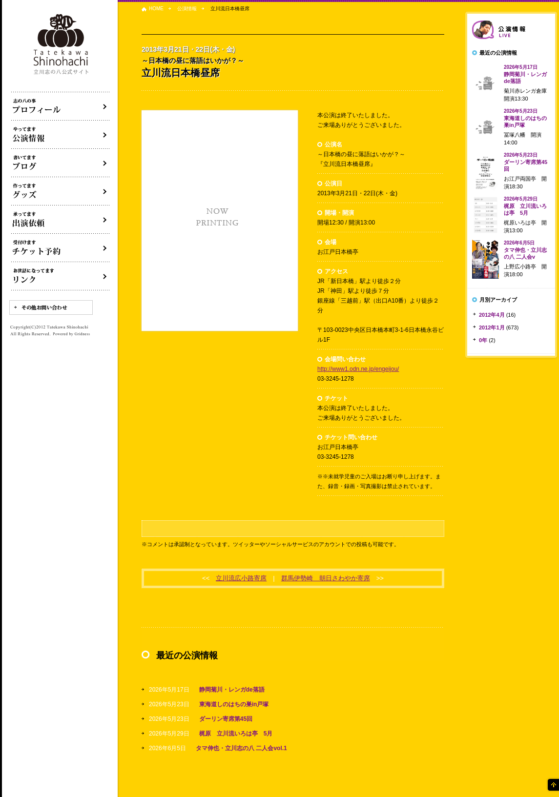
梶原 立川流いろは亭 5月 (236, 733)
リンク (60, 276)
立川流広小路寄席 (241, 578)
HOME (156, 8)
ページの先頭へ (552, 784)
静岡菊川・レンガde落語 (232, 689)
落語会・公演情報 (60, 135)
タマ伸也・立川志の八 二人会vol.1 (241, 748)
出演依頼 (60, 219)
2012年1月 (492, 327)
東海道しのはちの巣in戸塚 (234, 704)
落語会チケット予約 (60, 248)
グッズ (60, 191)
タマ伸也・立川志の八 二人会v (525, 250)
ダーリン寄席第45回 (225, 718)
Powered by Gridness (71, 334)
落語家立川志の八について (60, 106)
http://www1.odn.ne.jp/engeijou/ (358, 369)
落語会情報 (511, 29)
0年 (483, 340)
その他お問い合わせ (51, 307)
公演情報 (187, 8)
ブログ (60, 163)
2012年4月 (492, 315)
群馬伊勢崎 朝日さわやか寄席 (325, 578)
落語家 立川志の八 (61, 44)
